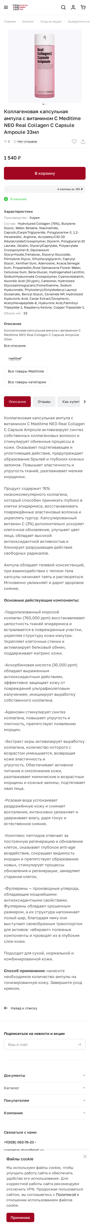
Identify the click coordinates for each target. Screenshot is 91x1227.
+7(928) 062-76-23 (19, 1142)
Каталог (11, 1088)
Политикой (66, 1194)
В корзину (45, 173)
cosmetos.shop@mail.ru (24, 1150)
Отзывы (44, 401)
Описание (17, 401)
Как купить (71, 401)
